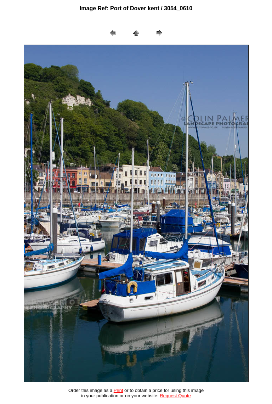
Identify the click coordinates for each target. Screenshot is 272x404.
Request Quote (175, 395)
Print (118, 390)
